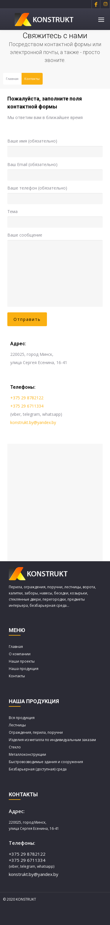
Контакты (17, 675)
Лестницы (17, 725)
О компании (20, 653)
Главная (12, 78)
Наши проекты (22, 661)
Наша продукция (23, 668)
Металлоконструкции (27, 754)
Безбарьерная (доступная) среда (38, 769)
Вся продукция (22, 717)
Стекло (15, 747)
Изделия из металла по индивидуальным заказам (52, 739)
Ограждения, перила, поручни (36, 732)
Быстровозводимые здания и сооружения (46, 761)
